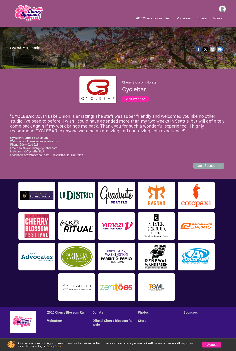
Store (142, 321)
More (216, 18)
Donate (201, 18)
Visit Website (135, 99)
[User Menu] (222, 9)
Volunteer (183, 18)
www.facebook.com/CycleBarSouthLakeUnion (53, 155)
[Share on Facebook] (199, 49)
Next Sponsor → (209, 166)
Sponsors (190, 312)
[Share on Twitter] (206, 49)
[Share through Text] (220, 49)
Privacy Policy (54, 346)
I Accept (212, 345)
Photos (143, 312)
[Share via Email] (213, 49)
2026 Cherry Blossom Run (153, 18)
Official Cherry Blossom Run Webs (113, 322)
